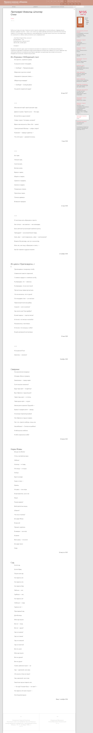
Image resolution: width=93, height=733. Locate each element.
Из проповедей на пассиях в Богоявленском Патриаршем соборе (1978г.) (82, 34)
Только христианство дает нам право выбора (82, 85)
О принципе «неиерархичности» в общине (81, 42)
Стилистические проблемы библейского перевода (82, 80)
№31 (62, 3)
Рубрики (35, 6)
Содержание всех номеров (57, 6)
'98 (72, 1)
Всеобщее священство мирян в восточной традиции (81, 74)
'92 (51, 1)
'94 (58, 1)
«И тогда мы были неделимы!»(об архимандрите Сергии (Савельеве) (82, 92)
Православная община (15, 2)
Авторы (14, 6)
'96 (65, 1)
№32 (65, 3)
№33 (68, 3)
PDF (87, 24)
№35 (75, 3)
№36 (78, 3)
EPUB (87, 20)
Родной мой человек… (81, 99)
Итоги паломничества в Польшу (82, 49)
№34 (72, 3)
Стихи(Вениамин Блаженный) (82, 123)
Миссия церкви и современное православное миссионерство (83, 67)
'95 (61, 1)
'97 (68, 1)
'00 (79, 1)
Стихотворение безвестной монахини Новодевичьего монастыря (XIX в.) (82, 128)
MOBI (87, 22)
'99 (75, 1)
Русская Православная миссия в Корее (82, 60)
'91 (48, 1)
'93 (55, 1)
